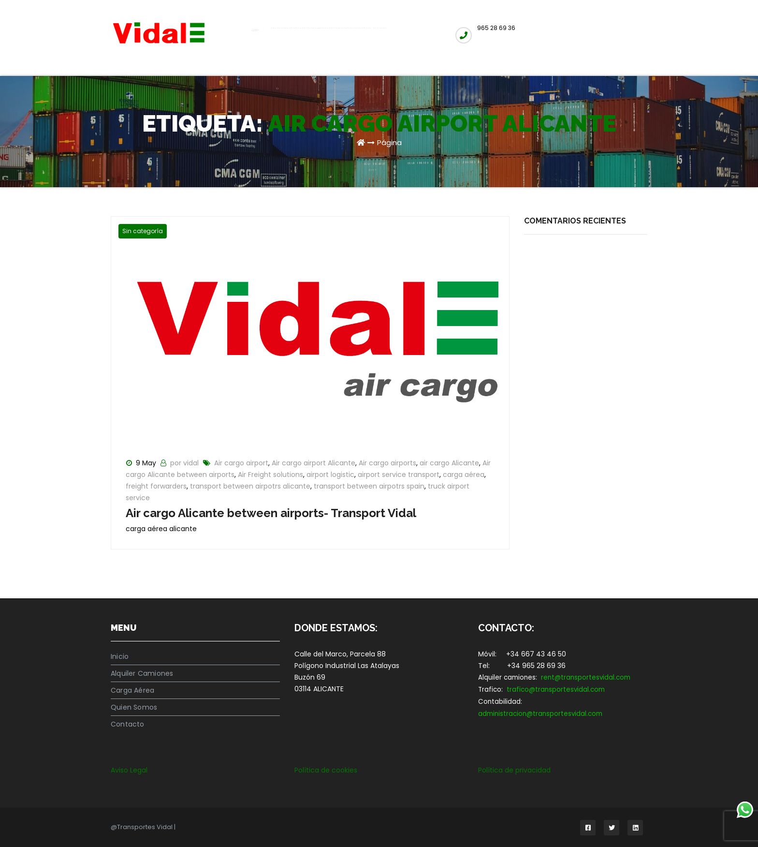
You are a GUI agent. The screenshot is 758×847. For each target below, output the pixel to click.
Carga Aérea (132, 690)
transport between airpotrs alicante (250, 486)
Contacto (128, 724)
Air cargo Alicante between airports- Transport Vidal (271, 513)
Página (389, 142)
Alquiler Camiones (142, 673)
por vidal (185, 463)
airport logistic (330, 474)
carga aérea (463, 474)
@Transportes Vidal (142, 827)
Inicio (120, 656)
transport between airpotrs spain (369, 486)
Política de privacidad (514, 770)
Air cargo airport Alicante (313, 463)
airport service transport (398, 474)
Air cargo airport (241, 463)
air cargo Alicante (449, 463)
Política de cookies (325, 770)
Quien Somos (134, 707)
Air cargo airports (387, 463)
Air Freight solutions (270, 474)
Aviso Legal (129, 770)
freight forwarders (156, 486)
